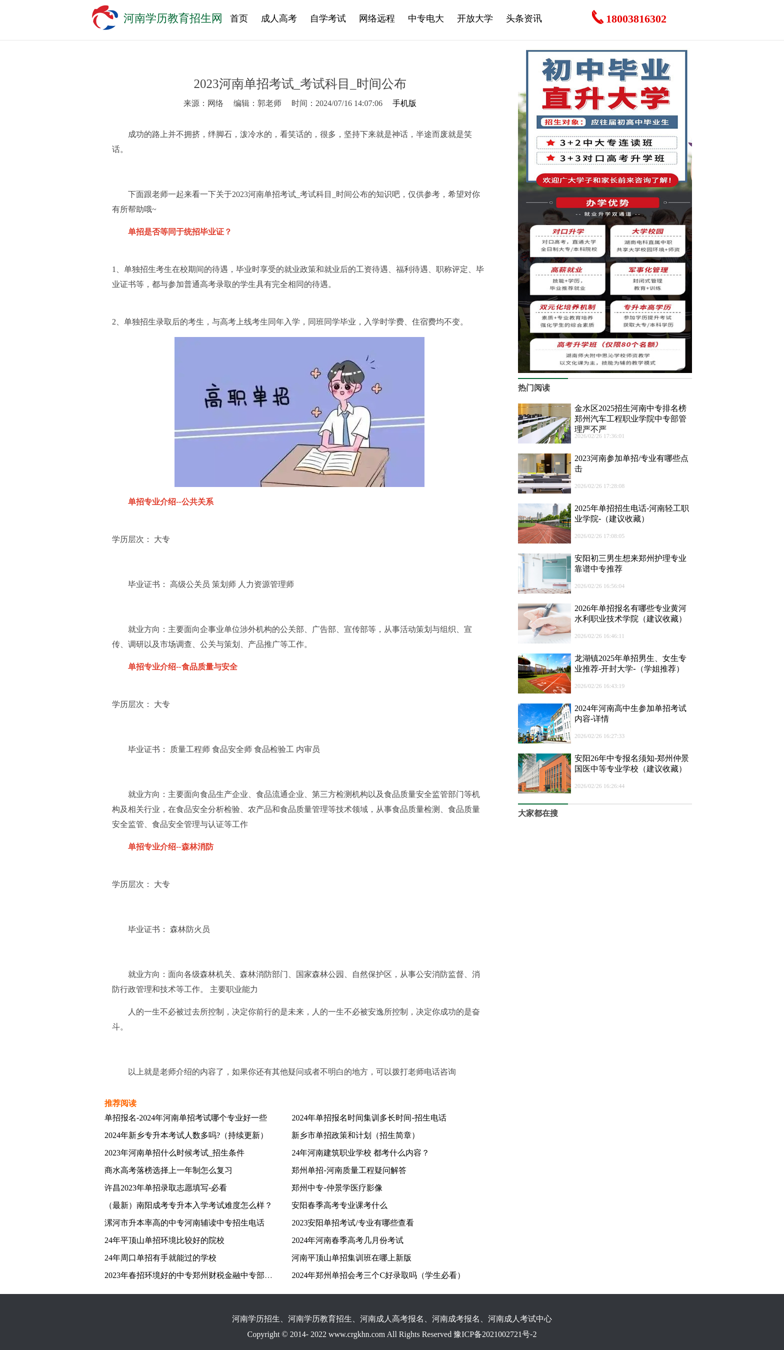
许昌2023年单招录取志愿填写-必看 (165, 1188)
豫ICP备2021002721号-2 (495, 1334)
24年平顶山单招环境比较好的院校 (164, 1240)
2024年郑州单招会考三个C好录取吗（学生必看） (378, 1275)
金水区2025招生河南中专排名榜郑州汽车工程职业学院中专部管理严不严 (630, 419)
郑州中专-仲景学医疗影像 (337, 1188)
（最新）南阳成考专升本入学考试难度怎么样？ (188, 1205)
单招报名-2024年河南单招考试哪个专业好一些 (185, 1118)
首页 (239, 19)
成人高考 (279, 19)
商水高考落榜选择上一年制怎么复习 (168, 1170)
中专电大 (426, 19)
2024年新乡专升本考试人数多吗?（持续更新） (186, 1135)
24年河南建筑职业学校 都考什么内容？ (361, 1152)
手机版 (404, 103)
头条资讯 (524, 19)
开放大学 (475, 19)
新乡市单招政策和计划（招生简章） (356, 1135)
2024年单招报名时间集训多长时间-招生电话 (369, 1118)
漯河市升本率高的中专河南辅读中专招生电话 (184, 1222)
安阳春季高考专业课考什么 (340, 1205)
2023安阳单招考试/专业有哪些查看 (353, 1222)
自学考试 (328, 19)
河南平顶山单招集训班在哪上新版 (352, 1258)
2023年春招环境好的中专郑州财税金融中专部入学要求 (200, 1275)
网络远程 (377, 19)
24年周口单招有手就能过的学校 (160, 1258)
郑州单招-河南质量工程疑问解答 (349, 1170)
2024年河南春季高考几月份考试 (348, 1240)
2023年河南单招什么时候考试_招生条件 (174, 1152)
